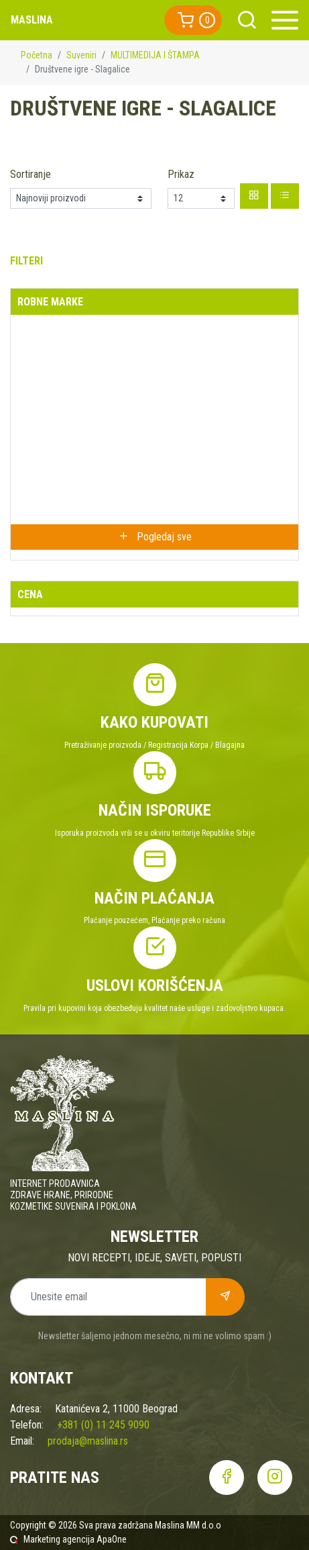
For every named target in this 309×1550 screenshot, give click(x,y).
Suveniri (81, 55)
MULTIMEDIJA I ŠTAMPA (155, 55)
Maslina (32, 19)
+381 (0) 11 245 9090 (103, 1424)
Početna (36, 55)
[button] (193, 20)
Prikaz (181, 174)
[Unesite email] (108, 1297)
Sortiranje (30, 174)
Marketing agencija (59, 1539)
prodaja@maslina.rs (88, 1441)
